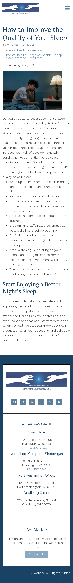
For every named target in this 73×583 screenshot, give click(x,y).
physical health (40, 54)
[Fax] (32, 402)
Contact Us (36, 554)
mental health (16, 54)
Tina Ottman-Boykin (21, 45)
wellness (36, 57)
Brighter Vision (60, 573)
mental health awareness (24, 50)
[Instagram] (50, 402)
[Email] (14, 402)
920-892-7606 (36, 448)
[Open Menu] (67, 8)
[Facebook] (41, 402)
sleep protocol (16, 57)
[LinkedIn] (59, 402)
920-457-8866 (36, 469)
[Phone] (23, 402)
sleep (58, 54)
